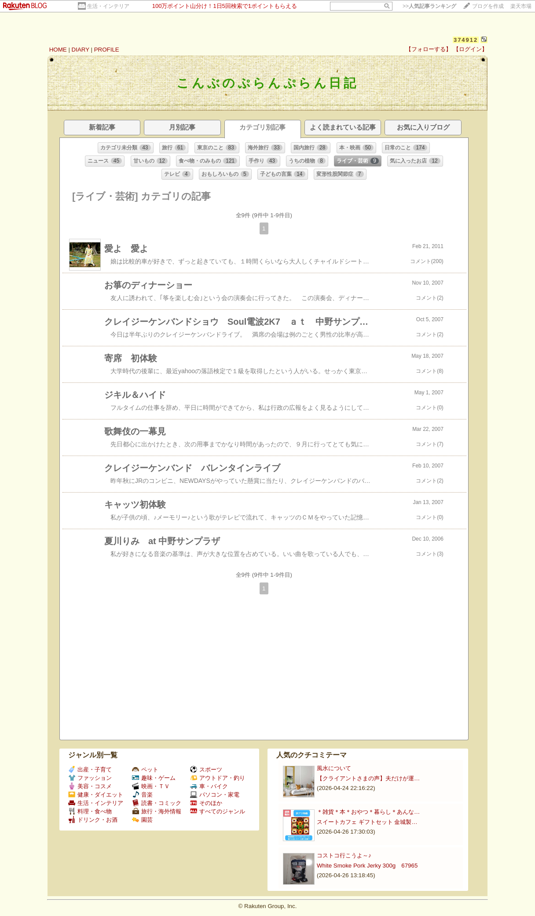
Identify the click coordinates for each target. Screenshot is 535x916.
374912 (466, 40)
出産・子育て (90, 769)
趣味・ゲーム (154, 778)
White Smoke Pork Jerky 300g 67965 (367, 865)
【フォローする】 (428, 49)
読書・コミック (156, 803)
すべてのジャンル (217, 811)
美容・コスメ (90, 786)
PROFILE (106, 49)
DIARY (80, 49)
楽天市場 (520, 6)
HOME (58, 49)
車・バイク (209, 786)
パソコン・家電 (214, 794)
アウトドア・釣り (217, 778)
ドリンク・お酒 (92, 819)
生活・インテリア (108, 6)
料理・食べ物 (90, 811)
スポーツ (206, 769)
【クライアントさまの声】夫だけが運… (368, 778)
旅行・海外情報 (156, 811)
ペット (145, 769)
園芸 (142, 819)
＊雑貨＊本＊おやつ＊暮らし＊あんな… (368, 811)
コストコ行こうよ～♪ (344, 855)
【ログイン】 (470, 49)
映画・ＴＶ (151, 786)
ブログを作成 (488, 6)
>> (429, 6)
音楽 (142, 794)
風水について (334, 768)
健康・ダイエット (95, 794)
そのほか (206, 803)
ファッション (90, 778)
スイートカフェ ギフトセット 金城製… (367, 822)
